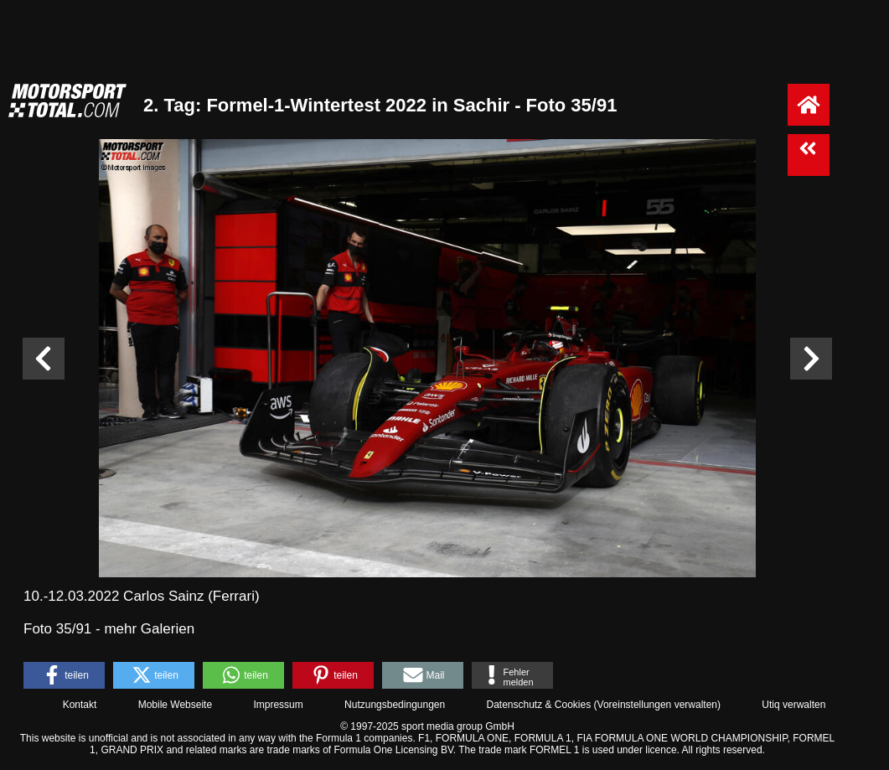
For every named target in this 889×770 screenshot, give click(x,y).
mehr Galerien (149, 629)
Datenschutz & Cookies (538, 705)
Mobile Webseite (175, 705)
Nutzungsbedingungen (394, 705)
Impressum (277, 705)
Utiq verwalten (793, 705)
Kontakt (80, 705)
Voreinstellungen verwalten (657, 705)
